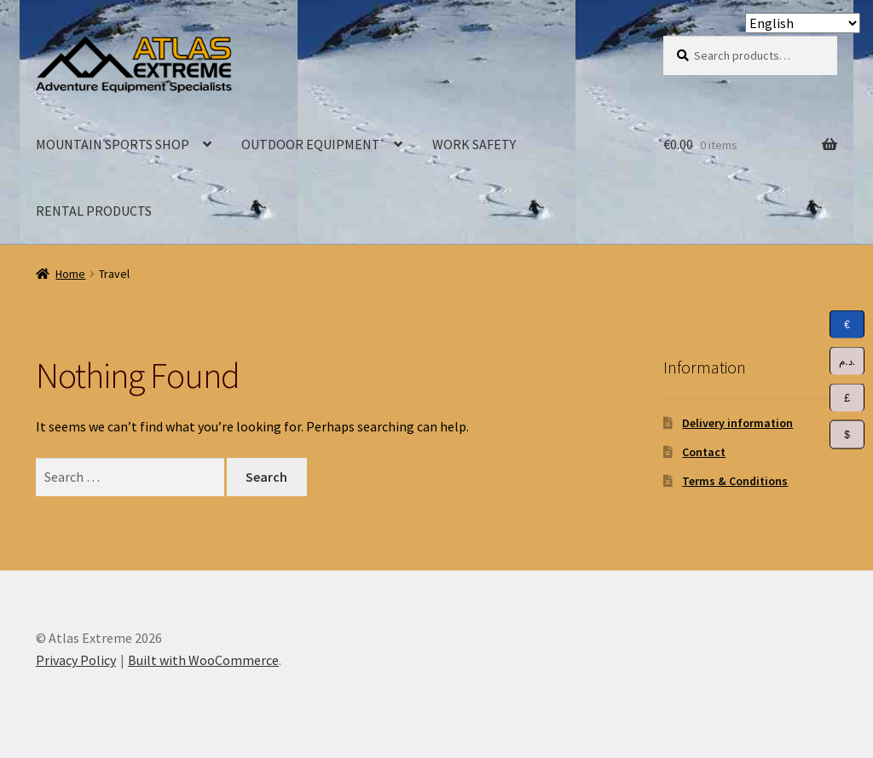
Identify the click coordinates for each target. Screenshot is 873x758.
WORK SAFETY (474, 144)
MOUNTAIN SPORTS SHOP (112, 144)
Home (70, 273)
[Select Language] (802, 23)
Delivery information (737, 423)
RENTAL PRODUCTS (94, 210)
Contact (704, 452)
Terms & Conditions (735, 481)
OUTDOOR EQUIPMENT (310, 144)
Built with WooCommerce (203, 659)
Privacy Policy (76, 659)
